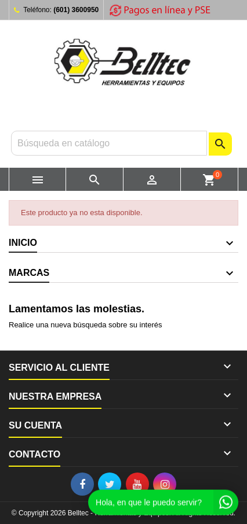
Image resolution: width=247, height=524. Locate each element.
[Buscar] (109, 143)
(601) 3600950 (76, 10)
